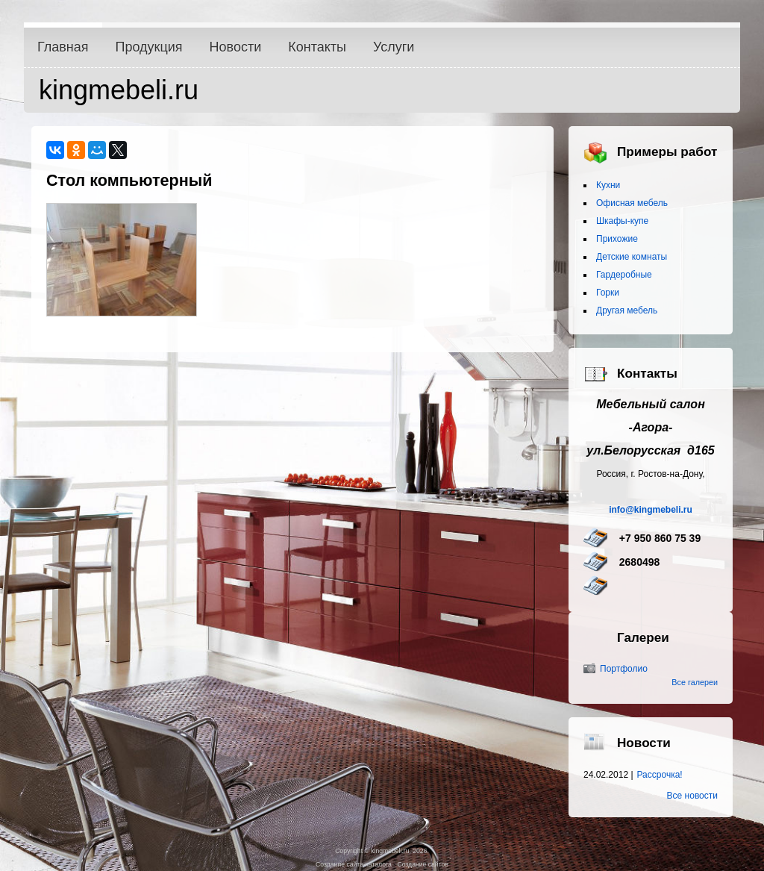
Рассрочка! (660, 774)
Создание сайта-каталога (354, 864)
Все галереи (694, 682)
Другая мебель (626, 310)
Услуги (393, 47)
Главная (63, 47)
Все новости (692, 795)
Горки (607, 292)
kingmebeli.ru (118, 90)
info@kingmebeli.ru (650, 510)
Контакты (317, 47)
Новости (236, 47)
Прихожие (617, 239)
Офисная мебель (632, 203)
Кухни (608, 185)
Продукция (149, 47)
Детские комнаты (631, 257)
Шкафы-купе (622, 221)
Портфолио (624, 669)
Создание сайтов (422, 864)
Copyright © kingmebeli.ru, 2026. (382, 851)
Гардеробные (624, 274)
